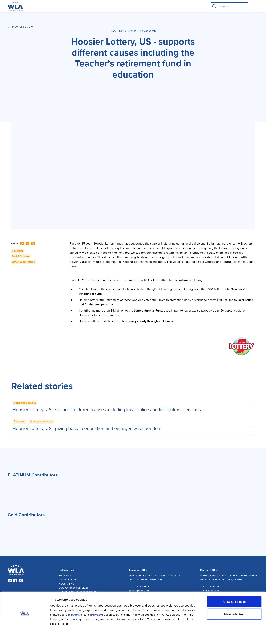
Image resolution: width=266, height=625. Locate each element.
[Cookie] (77, 593)
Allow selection (234, 592)
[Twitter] (33, 243)
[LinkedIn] (22, 243)
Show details (200, 617)
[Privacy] (96, 593)
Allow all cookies (234, 580)
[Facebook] (27, 243)
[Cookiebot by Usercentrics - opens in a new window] (24, 617)
